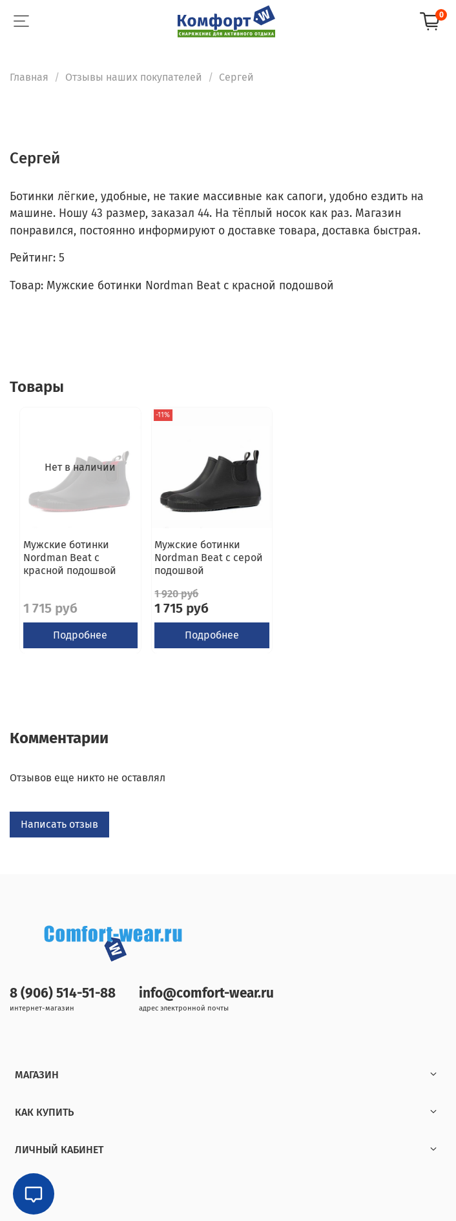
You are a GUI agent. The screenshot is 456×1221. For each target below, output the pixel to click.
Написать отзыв (59, 824)
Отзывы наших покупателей (133, 77)
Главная (29, 77)
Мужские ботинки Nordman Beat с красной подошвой (69, 557)
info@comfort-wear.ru (206, 993)
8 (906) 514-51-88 (63, 993)
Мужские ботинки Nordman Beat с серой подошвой (208, 557)
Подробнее (80, 634)
